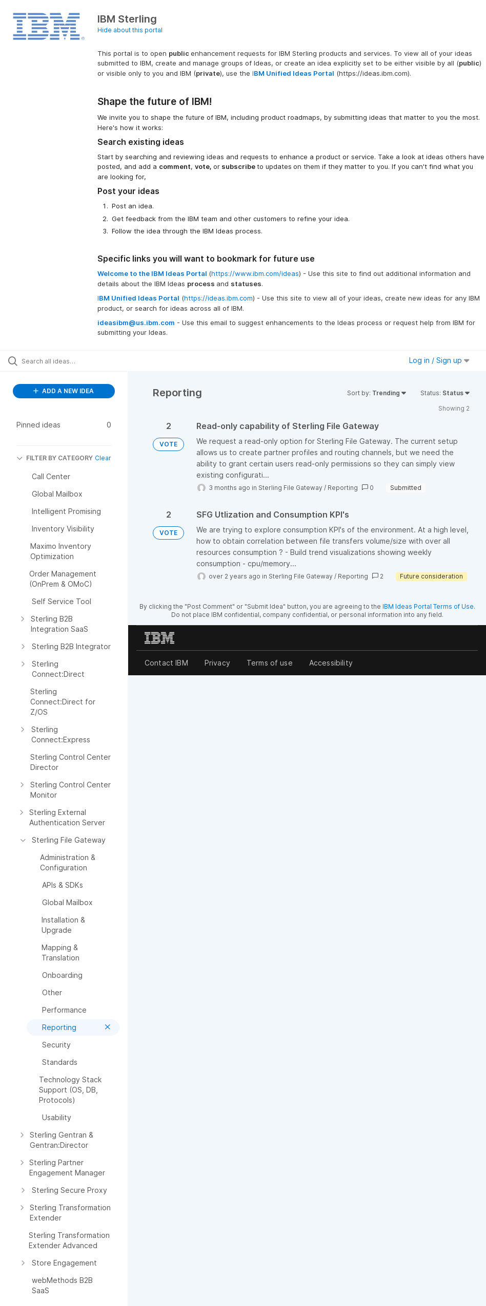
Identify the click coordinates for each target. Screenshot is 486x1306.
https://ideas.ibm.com (218, 298)
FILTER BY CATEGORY (54, 458)
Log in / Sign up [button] (439, 360)
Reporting (343, 487)
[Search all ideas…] (69, 361)
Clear (103, 458)
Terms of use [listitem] (270, 662)
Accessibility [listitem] (331, 662)
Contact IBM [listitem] (166, 662)
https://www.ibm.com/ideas (255, 273)
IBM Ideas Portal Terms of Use (428, 606)
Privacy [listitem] (217, 662)
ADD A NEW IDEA (63, 391)
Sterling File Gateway (290, 487)
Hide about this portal (130, 30)
